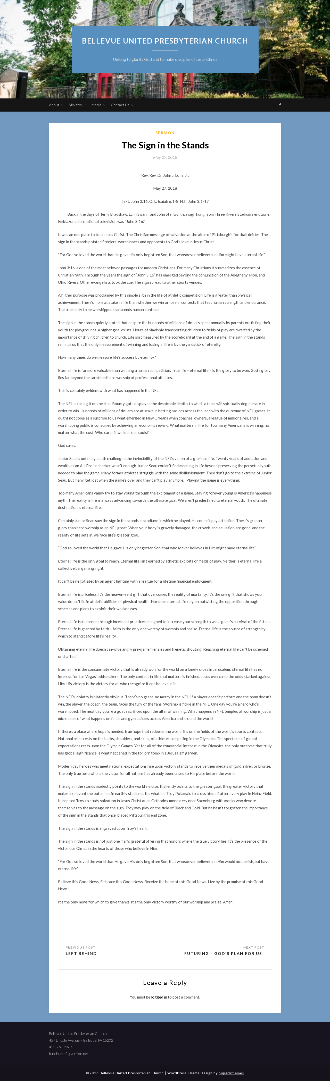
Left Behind (81, 953)
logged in (159, 997)
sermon (165, 132)
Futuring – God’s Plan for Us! (223, 953)
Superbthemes (231, 1073)
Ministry (75, 105)
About (54, 105)
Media (96, 105)
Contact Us (120, 105)
